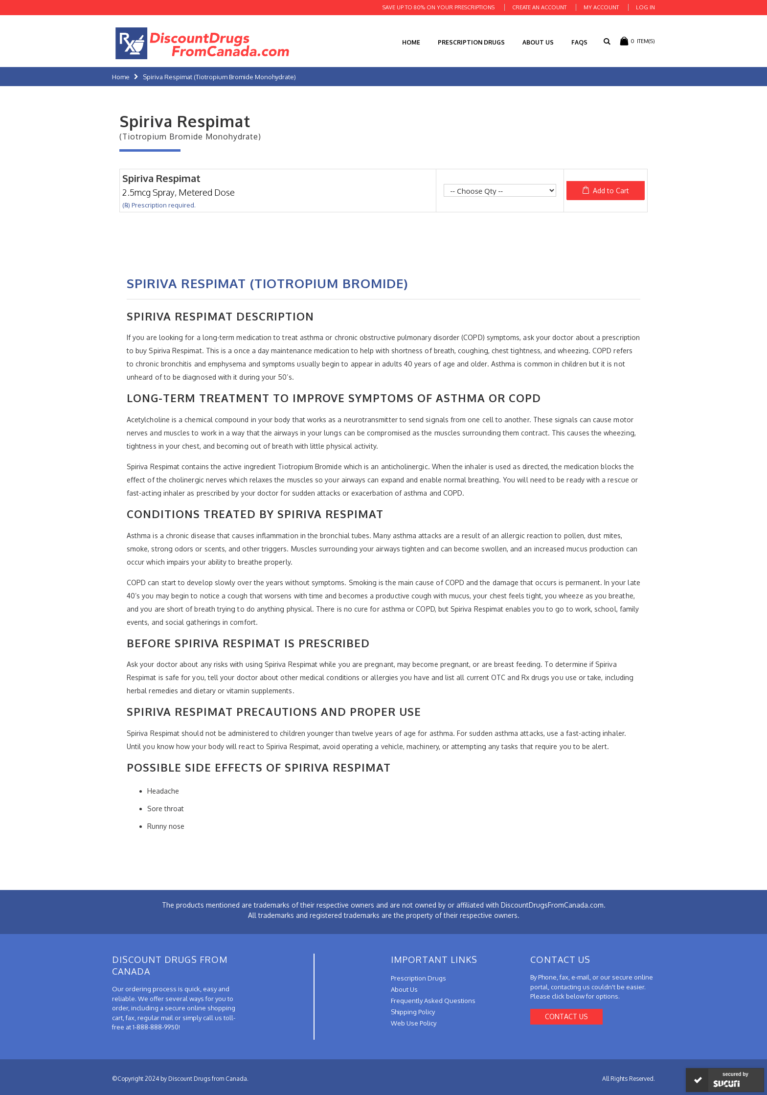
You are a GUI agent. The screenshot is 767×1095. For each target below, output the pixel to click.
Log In (645, 7)
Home (121, 77)
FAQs (579, 42)
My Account (601, 7)
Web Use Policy (413, 1023)
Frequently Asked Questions (433, 1000)
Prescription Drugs (471, 42)
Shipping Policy (413, 1012)
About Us (538, 42)
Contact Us (566, 1016)
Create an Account (539, 7)
